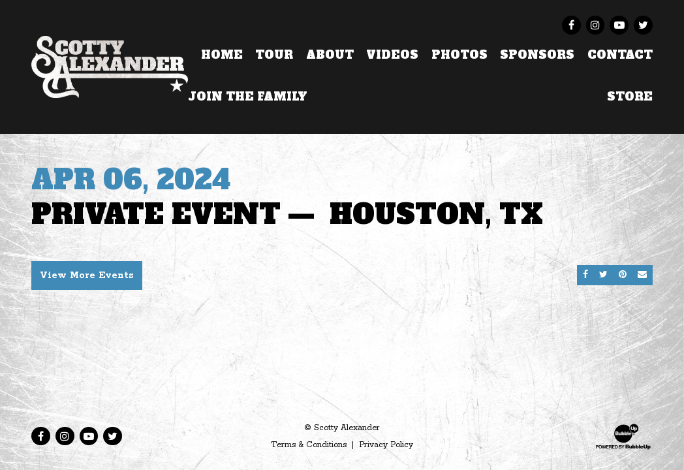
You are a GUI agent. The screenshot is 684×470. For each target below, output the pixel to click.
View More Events (87, 275)
